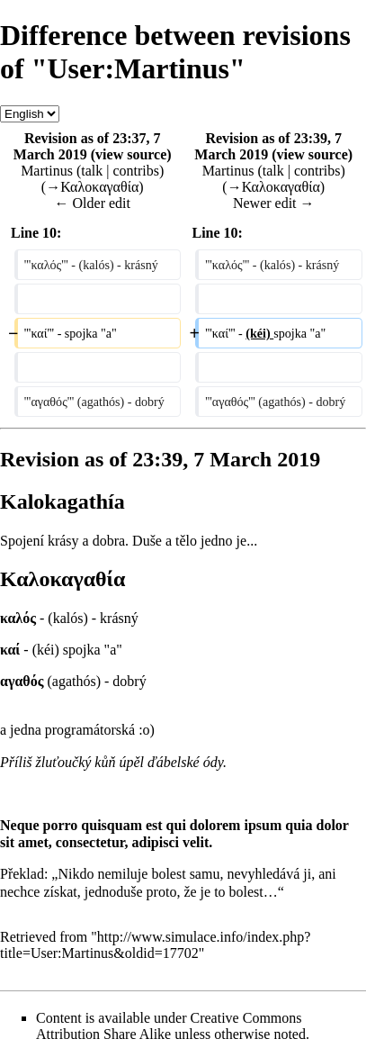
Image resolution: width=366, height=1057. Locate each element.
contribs (135, 170)
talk (92, 170)
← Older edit (92, 203)
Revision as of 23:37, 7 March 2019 (87, 146)
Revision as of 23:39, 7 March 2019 (268, 146)
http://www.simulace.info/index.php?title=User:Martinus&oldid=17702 (155, 945)
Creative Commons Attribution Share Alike (169, 1026)
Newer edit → (274, 203)
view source (130, 154)
